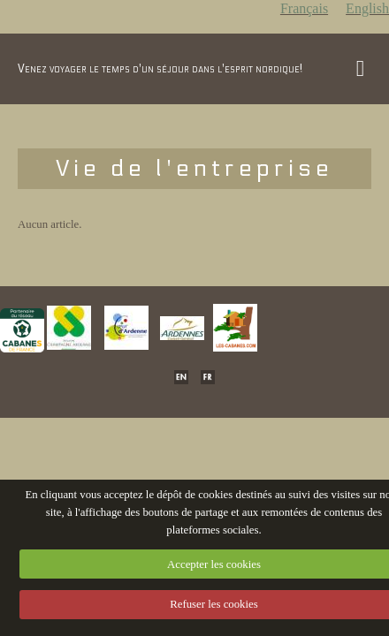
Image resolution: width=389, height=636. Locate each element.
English (367, 8)
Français (304, 8)
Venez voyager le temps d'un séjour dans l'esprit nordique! (160, 69)
